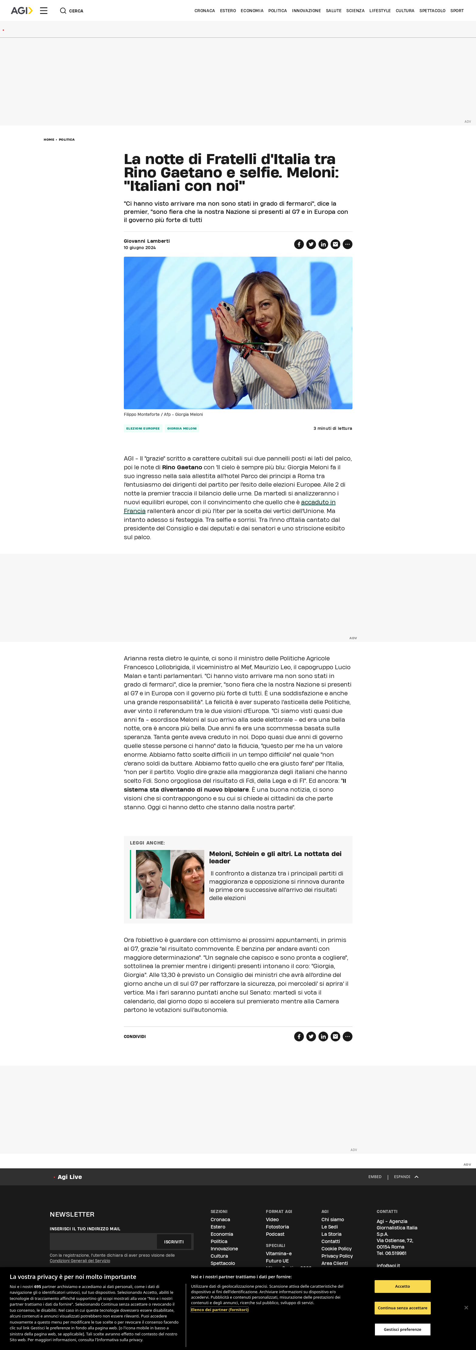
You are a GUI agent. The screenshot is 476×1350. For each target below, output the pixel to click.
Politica (277, 10)
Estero (228, 10)
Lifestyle (380, 10)
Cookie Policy (336, 1249)
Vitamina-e (279, 1253)
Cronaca (205, 10)
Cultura (405, 10)
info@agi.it (388, 1266)
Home (49, 139)
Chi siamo (332, 1219)
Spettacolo (433, 10)
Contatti (330, 1241)
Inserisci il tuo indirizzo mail (85, 1229)
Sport (457, 10)
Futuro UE (277, 1261)
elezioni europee (143, 428)
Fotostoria (277, 1227)
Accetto (402, 1286)
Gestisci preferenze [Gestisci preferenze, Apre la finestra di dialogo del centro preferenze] (403, 1329)
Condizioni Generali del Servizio (80, 1260)
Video (272, 1219)
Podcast (275, 1234)
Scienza (355, 10)
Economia (252, 10)
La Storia (331, 1234)
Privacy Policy (337, 1256)
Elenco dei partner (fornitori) (219, 1309)
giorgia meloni (182, 428)
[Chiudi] (466, 1307)
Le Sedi (329, 1227)
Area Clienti (334, 1263)
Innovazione (306, 10)
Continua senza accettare (402, 1308)
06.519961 (395, 1253)
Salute (334, 10)
